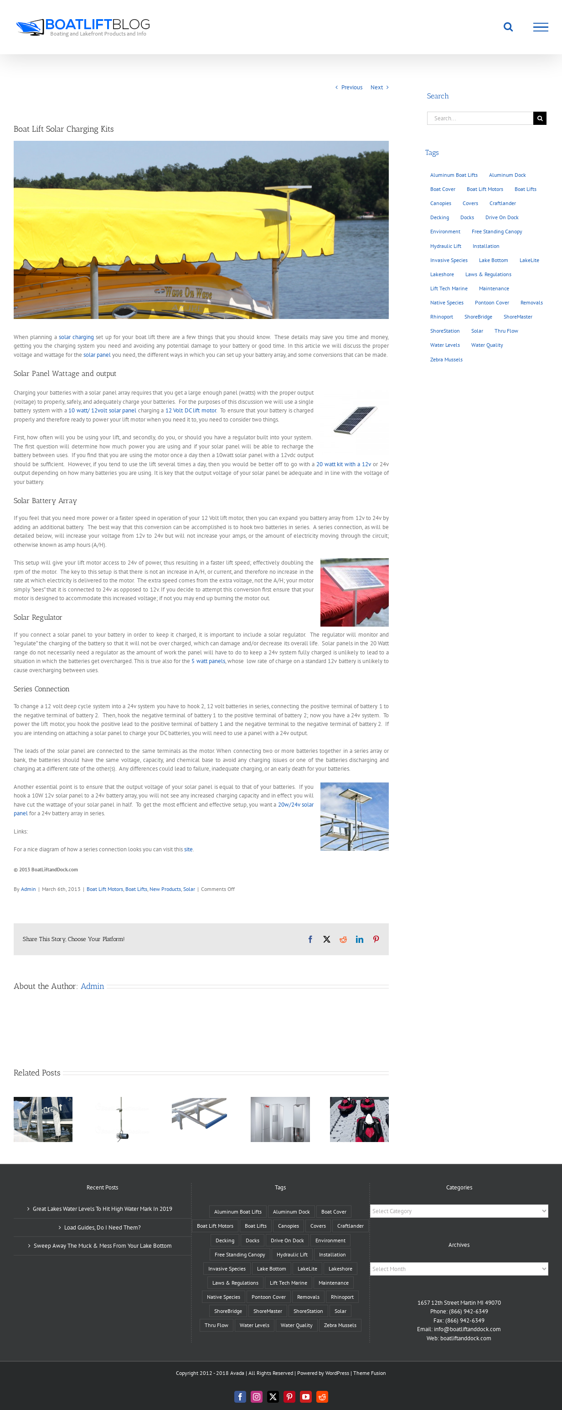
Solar (189, 888)
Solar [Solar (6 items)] (477, 330)
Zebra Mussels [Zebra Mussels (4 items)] (446, 359)
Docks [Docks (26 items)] (467, 217)
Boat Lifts (136, 888)
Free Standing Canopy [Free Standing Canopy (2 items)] (497, 231)
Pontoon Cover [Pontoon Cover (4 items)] (492, 302)
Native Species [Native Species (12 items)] (447, 302)
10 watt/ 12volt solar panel (102, 410)
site (188, 849)
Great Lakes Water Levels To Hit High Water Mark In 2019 (102, 1209)
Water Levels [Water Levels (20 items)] (445, 344)
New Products (165, 888)
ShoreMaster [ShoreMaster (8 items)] (518, 316)
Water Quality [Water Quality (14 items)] (487, 344)
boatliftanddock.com (465, 1338)
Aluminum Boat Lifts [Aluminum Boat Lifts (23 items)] (454, 174)
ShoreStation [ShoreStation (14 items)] (445, 330)
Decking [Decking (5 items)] (439, 217)
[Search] (540, 118)
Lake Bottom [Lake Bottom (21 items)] (493, 260)
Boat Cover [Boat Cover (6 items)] (442, 188)
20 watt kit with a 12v (343, 464)
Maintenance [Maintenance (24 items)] (494, 288)
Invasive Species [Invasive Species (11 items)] (449, 260)
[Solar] (201, 230)
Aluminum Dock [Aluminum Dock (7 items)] (507, 174)
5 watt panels (208, 661)
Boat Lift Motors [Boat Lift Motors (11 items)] (485, 188)
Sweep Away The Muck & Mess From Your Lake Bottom (103, 1246)
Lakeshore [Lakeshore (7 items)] (442, 274)
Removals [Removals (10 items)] (532, 302)
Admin (28, 888)
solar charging (76, 337)
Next (377, 87)
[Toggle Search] (508, 26)
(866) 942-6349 (468, 1311)
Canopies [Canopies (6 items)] (440, 203)
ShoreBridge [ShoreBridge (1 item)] (478, 316)
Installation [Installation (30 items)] (486, 245)
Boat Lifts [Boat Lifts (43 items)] (525, 188)
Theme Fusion (369, 1372)
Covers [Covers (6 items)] (470, 203)
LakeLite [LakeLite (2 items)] (529, 260)
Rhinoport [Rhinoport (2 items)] (441, 316)
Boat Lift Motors (105, 888)
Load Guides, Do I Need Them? (102, 1227)
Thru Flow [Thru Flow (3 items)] (506, 330)
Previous (351, 87)
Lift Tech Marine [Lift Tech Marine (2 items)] (449, 288)
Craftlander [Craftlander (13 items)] (503, 203)
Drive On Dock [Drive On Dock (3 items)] (502, 217)
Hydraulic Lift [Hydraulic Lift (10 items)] (445, 245)
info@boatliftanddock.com (467, 1329)
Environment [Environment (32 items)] (445, 231)
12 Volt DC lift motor (190, 410)
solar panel (97, 355)
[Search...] (480, 118)
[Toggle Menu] (541, 27)
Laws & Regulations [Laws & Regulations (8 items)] (488, 274)
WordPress (337, 1372)
